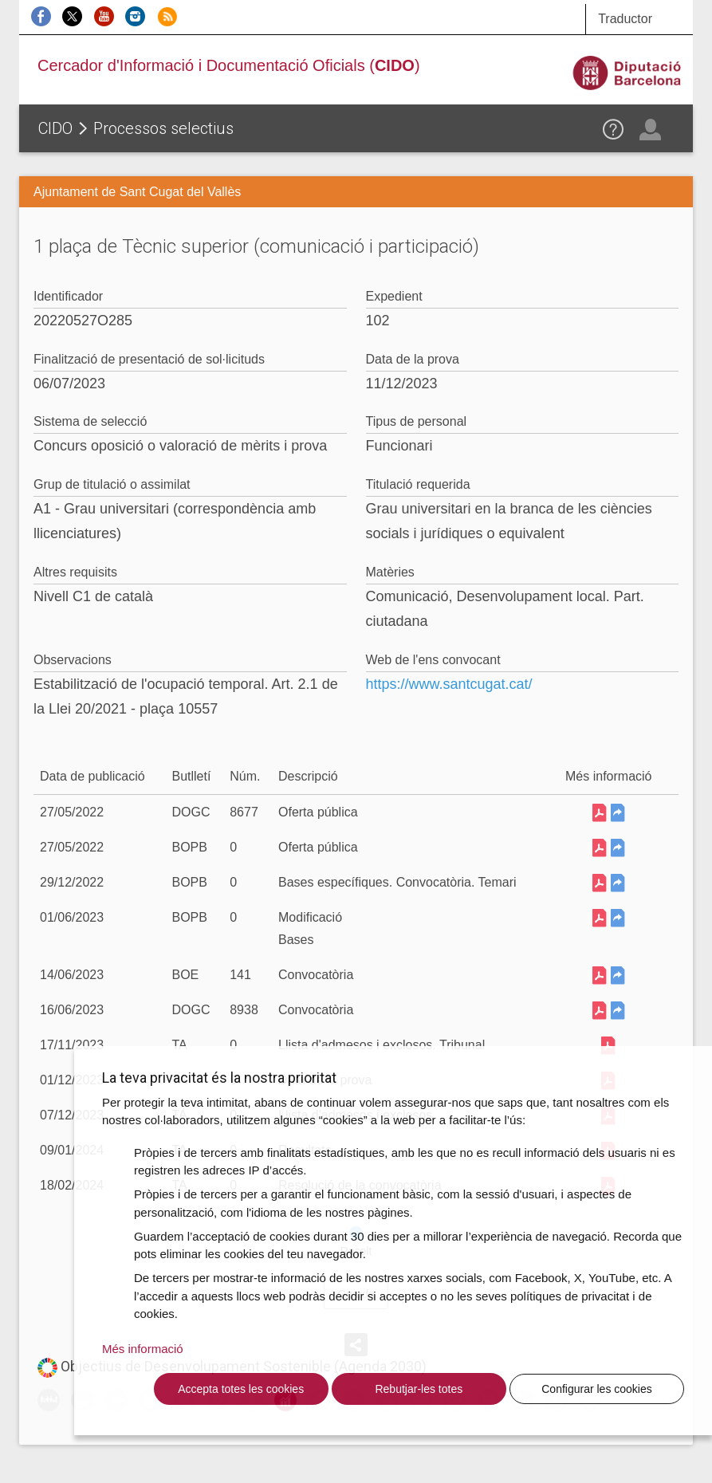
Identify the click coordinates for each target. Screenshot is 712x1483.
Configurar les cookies (596, 1389)
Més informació (142, 1348)
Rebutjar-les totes (418, 1389)
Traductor (625, 19)
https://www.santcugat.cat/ (449, 684)
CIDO (55, 128)
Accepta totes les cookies (241, 1389)
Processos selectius (163, 128)
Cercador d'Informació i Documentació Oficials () (228, 65)
